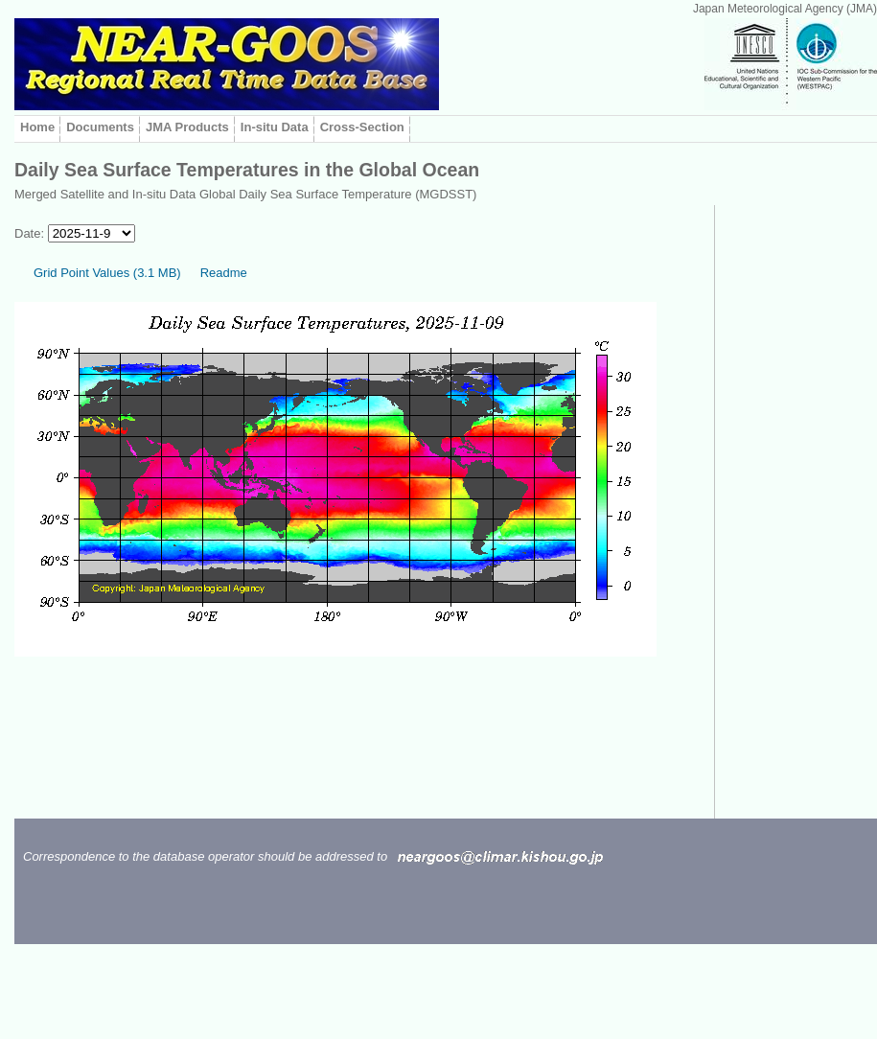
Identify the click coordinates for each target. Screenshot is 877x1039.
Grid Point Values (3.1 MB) (107, 273)
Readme (223, 273)
